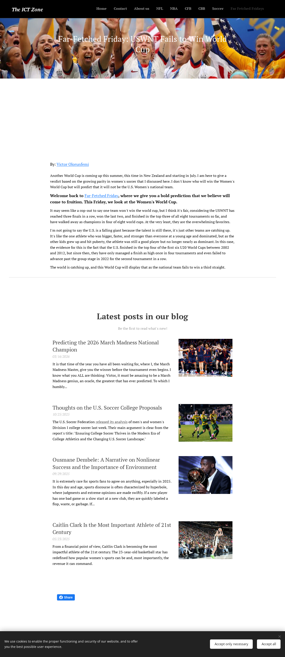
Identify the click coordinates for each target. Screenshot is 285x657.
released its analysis (112, 421)
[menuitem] (213, 9)
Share (66, 597)
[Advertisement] (142, 112)
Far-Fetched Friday (101, 195)
